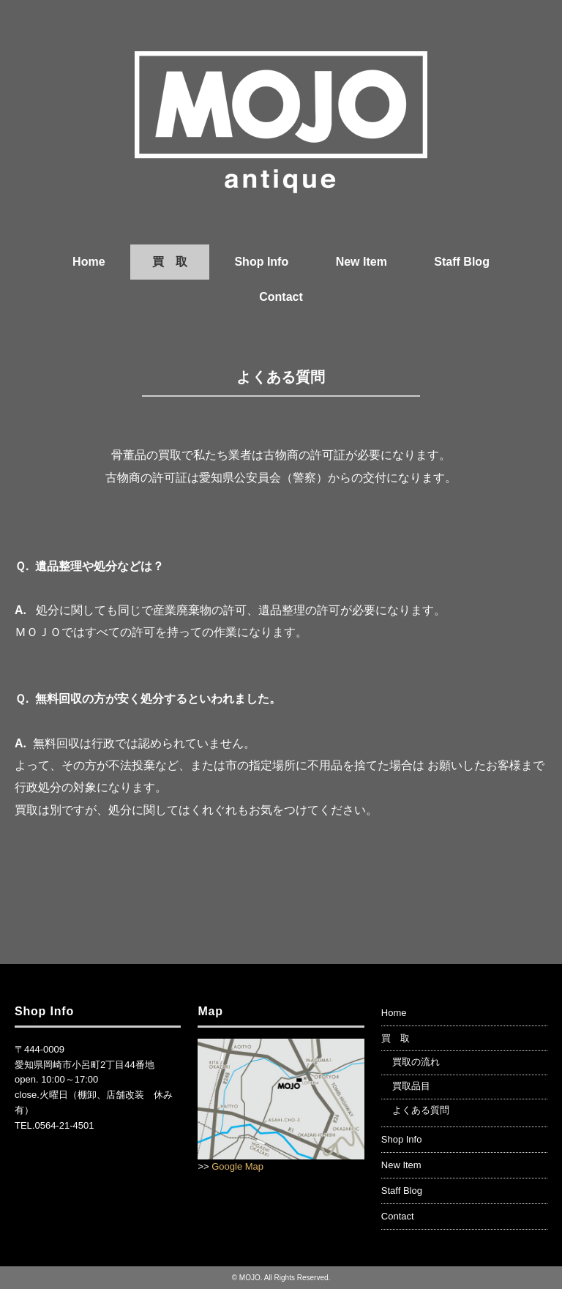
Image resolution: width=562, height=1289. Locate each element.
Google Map (237, 1166)
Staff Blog (462, 261)
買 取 (169, 261)
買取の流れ (416, 1061)
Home (88, 261)
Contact (281, 297)
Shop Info (261, 261)
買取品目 (411, 1085)
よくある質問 (420, 1110)
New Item (361, 261)
